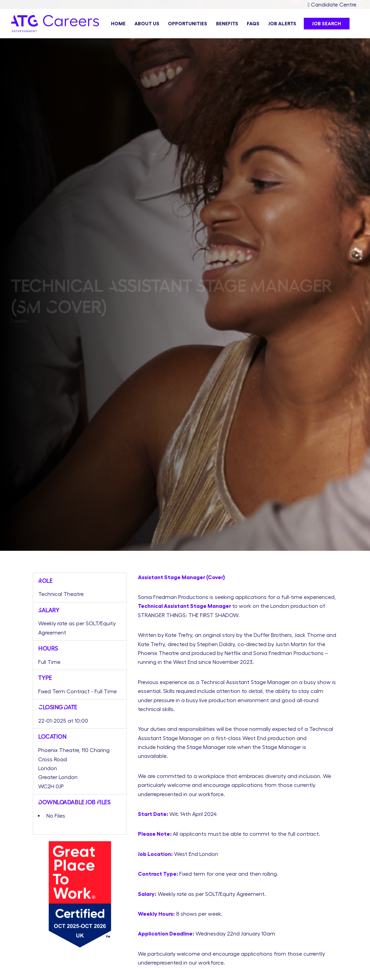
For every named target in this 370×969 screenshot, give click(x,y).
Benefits (227, 23)
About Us (146, 23)
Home (118, 23)
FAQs (253, 23)
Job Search (326, 23)
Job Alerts (282, 23)
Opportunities (187, 23)
